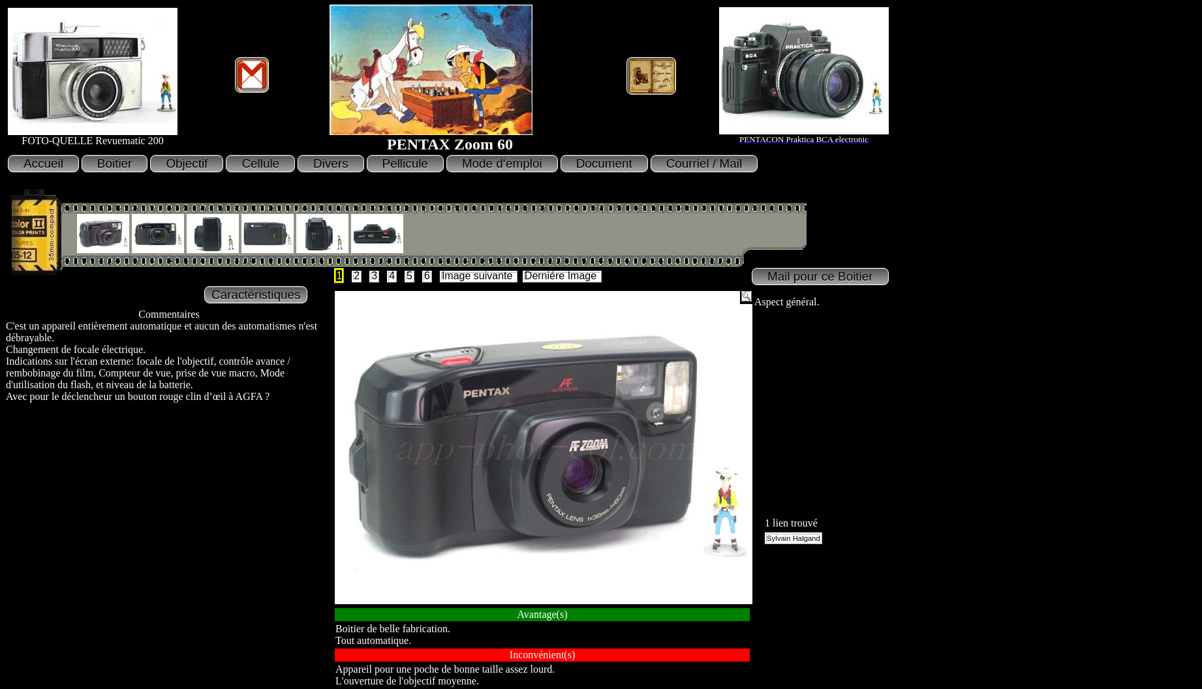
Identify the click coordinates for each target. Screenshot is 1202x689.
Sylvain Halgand (793, 538)
